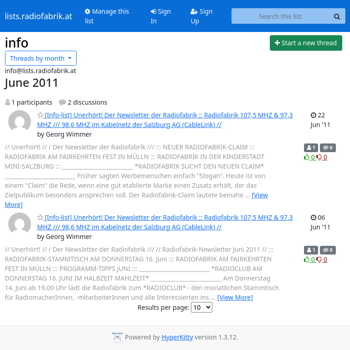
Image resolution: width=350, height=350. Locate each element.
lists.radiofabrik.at (38, 16)
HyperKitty (177, 337)
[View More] (235, 297)
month (38, 58)
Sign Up (201, 16)
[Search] (337, 16)
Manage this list (107, 16)
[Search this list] (280, 16)
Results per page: (164, 307)
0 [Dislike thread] (321, 157)
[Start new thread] (306, 43)
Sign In (161, 16)
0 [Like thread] (310, 157)
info (17, 42)
